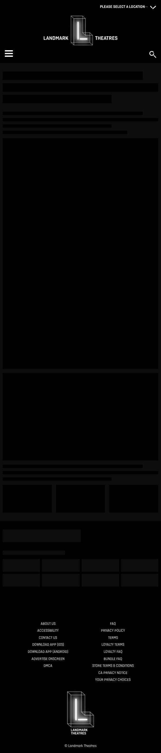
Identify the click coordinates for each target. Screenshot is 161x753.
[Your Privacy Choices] (113, 680)
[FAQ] (113, 624)
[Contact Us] (48, 638)
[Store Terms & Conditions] (113, 666)
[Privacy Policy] (113, 630)
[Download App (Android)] (48, 652)
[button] (74, 53)
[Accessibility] (48, 630)
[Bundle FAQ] (113, 659)
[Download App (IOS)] (48, 644)
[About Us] (48, 624)
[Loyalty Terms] (113, 644)
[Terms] (113, 638)
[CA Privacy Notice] (112, 673)
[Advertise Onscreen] (48, 659)
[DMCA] (48, 666)
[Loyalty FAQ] (113, 652)
